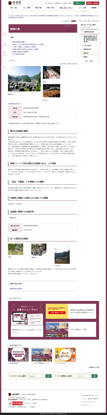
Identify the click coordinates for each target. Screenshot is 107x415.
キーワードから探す (18, 376)
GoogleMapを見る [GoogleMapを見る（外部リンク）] (13, 103)
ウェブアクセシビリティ (90, 402)
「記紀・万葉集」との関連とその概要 (23, 46)
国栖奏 (85, 57)
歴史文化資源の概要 (18, 42)
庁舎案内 (32, 407)
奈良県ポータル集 (94, 367)
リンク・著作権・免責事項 (90, 398)
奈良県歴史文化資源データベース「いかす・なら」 (60, 15)
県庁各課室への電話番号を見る (17, 407)
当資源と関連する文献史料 (20, 51)
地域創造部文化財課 (16, 288)
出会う (77, 15)
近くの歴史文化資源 (18, 54)
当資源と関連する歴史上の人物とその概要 (25, 49)
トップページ (11, 15)
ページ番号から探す (64, 376)
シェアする (65, 21)
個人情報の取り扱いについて (91, 395)
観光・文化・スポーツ (23, 15)
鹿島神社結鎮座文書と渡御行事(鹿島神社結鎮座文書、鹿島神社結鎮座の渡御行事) (90, 39)
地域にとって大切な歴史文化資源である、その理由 (28, 44)
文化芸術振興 (41, 15)
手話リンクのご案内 (31, 403)
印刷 (74, 21)
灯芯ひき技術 (87, 45)
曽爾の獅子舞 (87, 49)
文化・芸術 (33, 15)
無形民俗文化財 (13, 17)
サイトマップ (86, 405)
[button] (49, 3)
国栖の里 (86, 53)
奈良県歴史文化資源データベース (90, 15)
